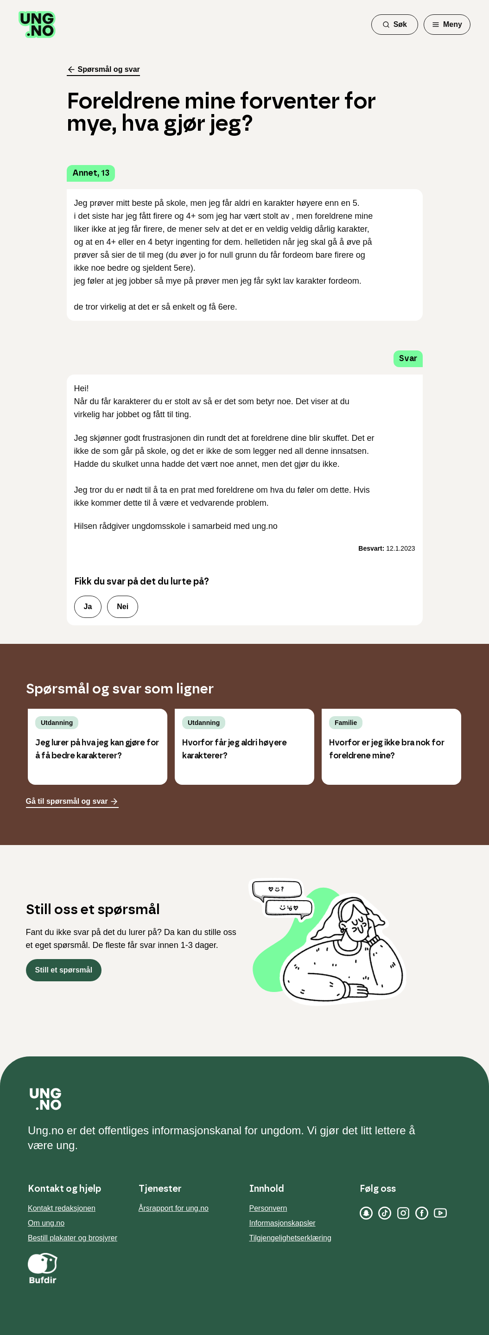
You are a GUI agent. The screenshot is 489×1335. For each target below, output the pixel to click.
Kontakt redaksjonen (61, 1208)
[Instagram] (403, 1213)
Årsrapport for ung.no (174, 1208)
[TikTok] (384, 1213)
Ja (88, 606)
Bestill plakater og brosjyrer (72, 1238)
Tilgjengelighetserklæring (290, 1238)
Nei (122, 606)
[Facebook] (421, 1213)
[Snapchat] (366, 1213)
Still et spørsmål (64, 970)
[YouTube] (440, 1213)
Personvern (268, 1208)
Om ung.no (46, 1223)
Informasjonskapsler (282, 1223)
